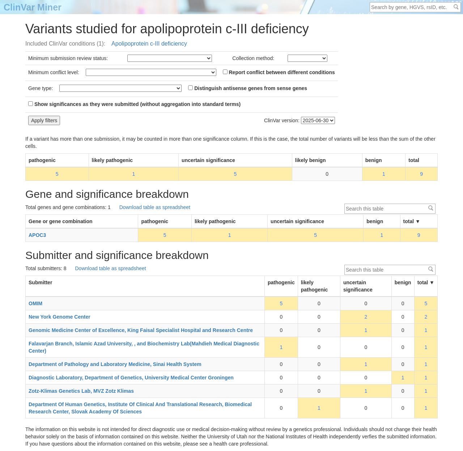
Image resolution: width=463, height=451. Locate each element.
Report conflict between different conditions (279, 72)
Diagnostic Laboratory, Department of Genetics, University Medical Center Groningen (131, 377)
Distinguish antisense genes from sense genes (247, 88)
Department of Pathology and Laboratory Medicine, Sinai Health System (115, 364)
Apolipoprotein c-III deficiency (149, 44)
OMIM (35, 303)
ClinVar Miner (32, 7)
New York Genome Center (59, 317)
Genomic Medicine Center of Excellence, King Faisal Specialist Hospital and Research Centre (141, 330)
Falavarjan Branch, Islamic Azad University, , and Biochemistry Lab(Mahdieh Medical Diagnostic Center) (144, 347)
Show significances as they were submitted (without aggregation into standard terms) (134, 104)
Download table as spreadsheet (154, 207)
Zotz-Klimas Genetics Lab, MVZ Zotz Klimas (81, 391)
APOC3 (37, 235)
